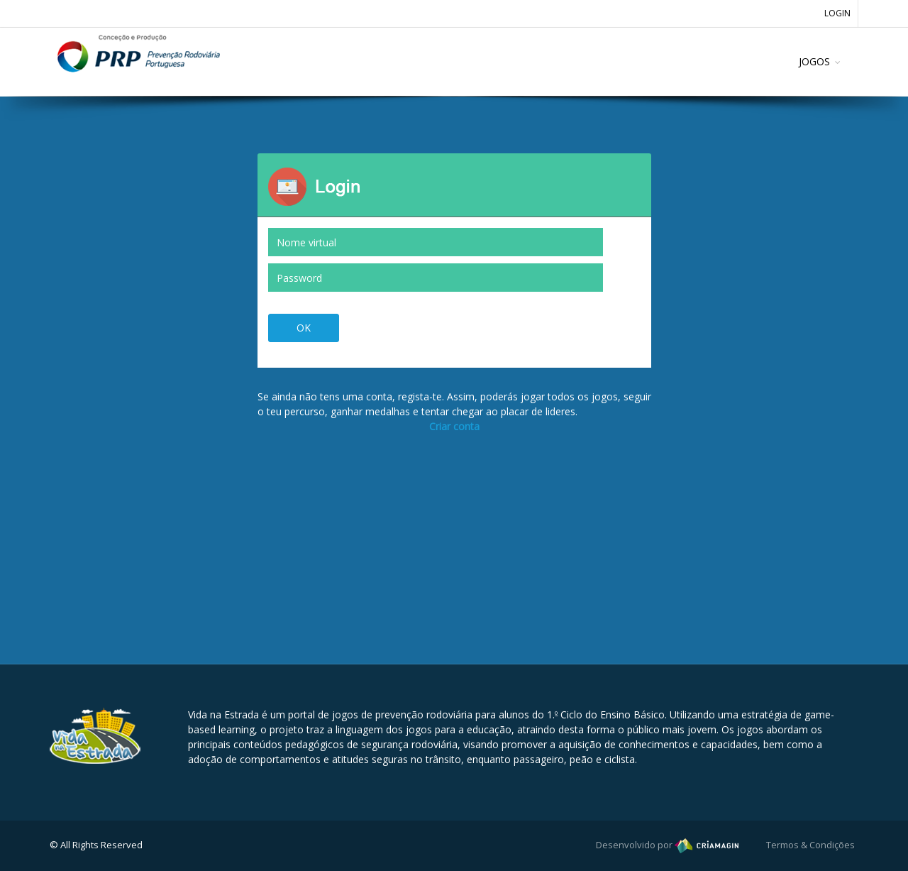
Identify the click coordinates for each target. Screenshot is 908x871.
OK (304, 327)
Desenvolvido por (667, 844)
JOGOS (814, 61)
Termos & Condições (810, 844)
